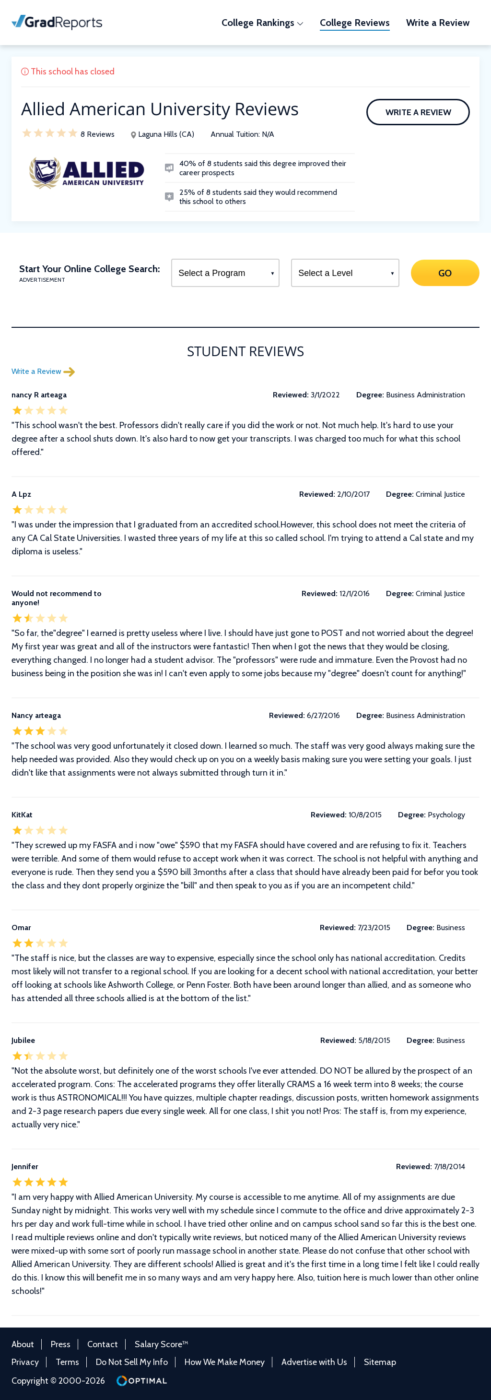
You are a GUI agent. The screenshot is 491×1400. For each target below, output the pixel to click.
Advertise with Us (314, 1362)
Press (60, 1344)
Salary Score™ (161, 1344)
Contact (102, 1344)
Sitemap (380, 1362)
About (23, 1344)
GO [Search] (445, 272)
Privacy (25, 1362)
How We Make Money (225, 1362)
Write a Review (418, 112)
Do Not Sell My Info (132, 1362)
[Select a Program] (225, 273)
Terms (67, 1362)
